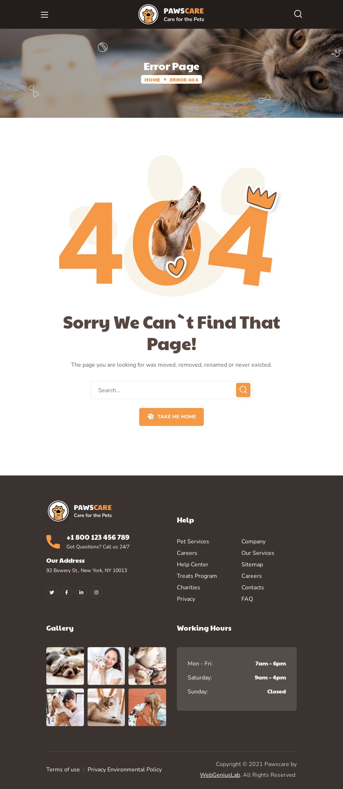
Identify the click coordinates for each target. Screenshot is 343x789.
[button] (298, 14)
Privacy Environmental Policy (125, 770)
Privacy (186, 599)
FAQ (247, 599)
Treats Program (197, 576)
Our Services (257, 553)
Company (253, 542)
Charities (188, 587)
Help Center (192, 564)
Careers (187, 553)
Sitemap (252, 564)
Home (152, 79)
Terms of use (63, 770)
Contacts (252, 587)
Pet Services (193, 542)
